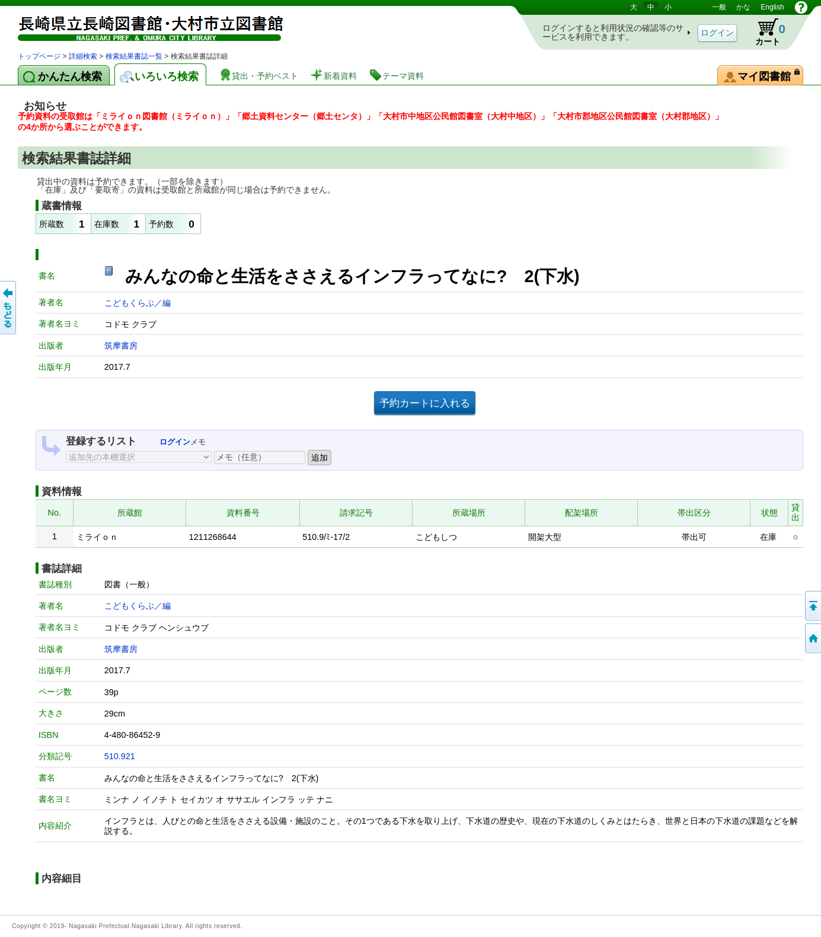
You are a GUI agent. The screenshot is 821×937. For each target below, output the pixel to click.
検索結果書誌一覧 (134, 56)
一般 (719, 7)
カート (764, 32)
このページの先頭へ (812, 606)
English (772, 7)
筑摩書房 (121, 345)
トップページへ (812, 638)
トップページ (39, 56)
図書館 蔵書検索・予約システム (142, 25)
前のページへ (9, 307)
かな (743, 7)
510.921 (119, 756)
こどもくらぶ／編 (137, 303)
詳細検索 (83, 56)
